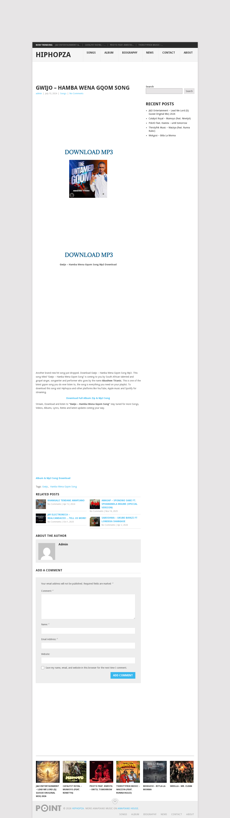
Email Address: (49, 639)
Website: (45, 654)
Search (150, 86)
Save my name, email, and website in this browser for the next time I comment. (86, 667)
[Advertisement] (82, 21)
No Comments (76, 93)
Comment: (47, 590)
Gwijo (45, 486)
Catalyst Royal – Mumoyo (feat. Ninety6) (170, 118)
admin (39, 93)
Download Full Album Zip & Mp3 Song (88, 398)
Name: (45, 624)
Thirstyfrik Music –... (150, 45)
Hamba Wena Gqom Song (63, 486)
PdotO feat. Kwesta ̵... (122, 45)
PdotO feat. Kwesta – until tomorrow (168, 123)
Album (108, 52)
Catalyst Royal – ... (95, 45)
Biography (129, 52)
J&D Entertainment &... (67, 45)
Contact (168, 52)
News (150, 52)
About (188, 52)
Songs (91, 52)
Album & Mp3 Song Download (53, 478)
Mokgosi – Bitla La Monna (162, 135)
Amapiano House (128, 808)
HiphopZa (53, 54)
